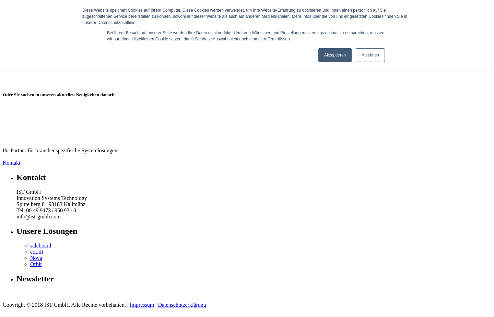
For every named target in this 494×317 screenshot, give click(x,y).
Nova (36, 258)
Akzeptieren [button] (335, 55)
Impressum (142, 305)
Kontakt (12, 163)
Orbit (36, 264)
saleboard (40, 246)
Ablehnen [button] (370, 55)
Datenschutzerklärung (182, 305)
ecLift (36, 252)
